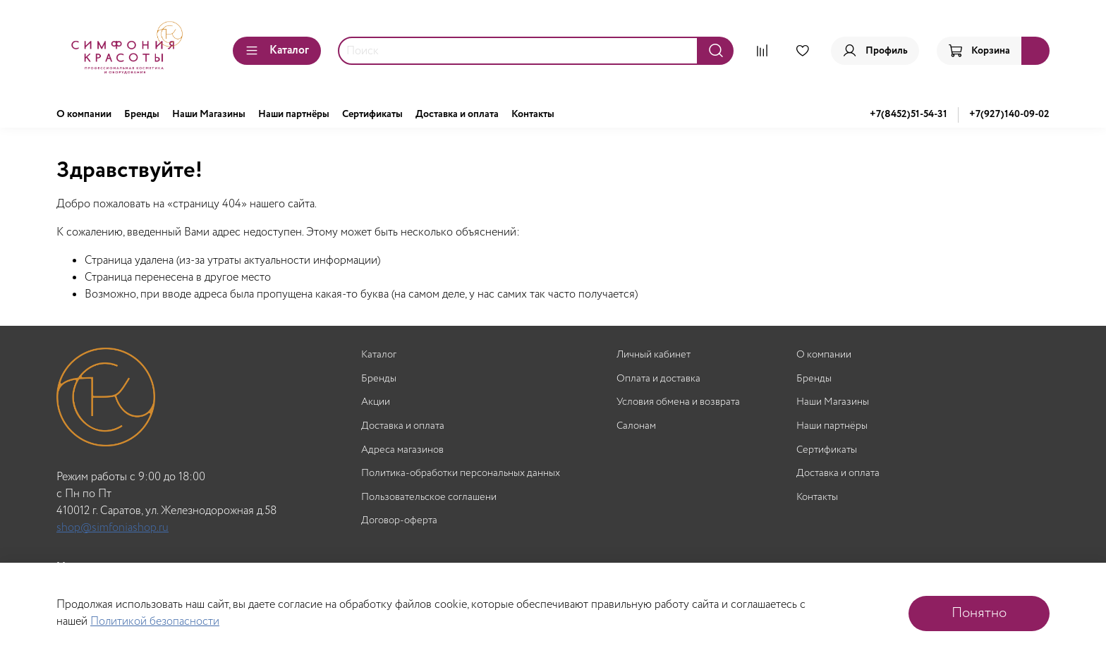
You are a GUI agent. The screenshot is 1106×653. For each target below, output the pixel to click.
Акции (375, 402)
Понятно (979, 613)
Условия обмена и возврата (678, 402)
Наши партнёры (293, 114)
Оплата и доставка (658, 379)
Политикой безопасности (154, 622)
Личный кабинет (653, 355)
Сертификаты (372, 114)
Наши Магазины (208, 114)
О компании (83, 114)
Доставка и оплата (457, 114)
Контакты (532, 114)
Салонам (636, 426)
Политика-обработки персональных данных (460, 473)
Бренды (141, 114)
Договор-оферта (399, 520)
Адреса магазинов (402, 450)
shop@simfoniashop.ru (112, 528)
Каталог (277, 50)
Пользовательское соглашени (429, 497)
